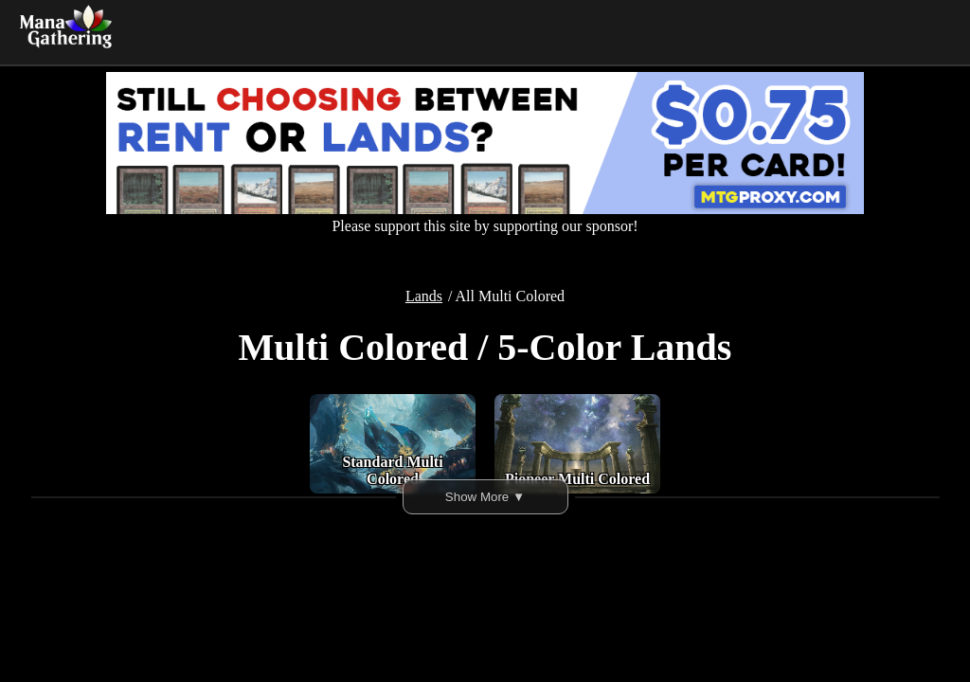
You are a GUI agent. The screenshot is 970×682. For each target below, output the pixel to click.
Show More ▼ (485, 497)
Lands (423, 296)
